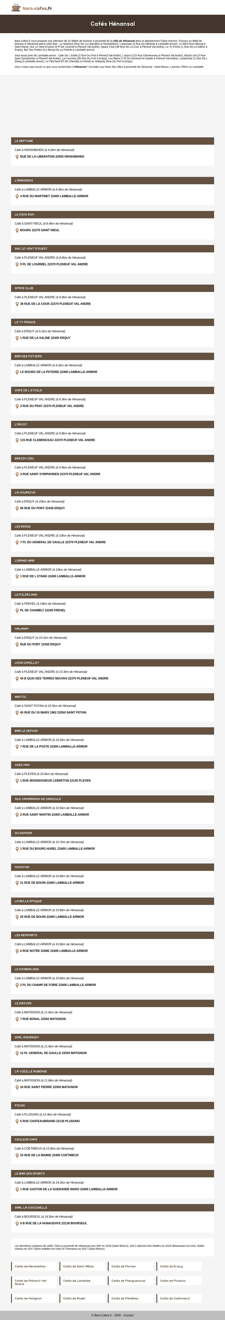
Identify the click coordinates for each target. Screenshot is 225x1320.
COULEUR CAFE (26, 1139)
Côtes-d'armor (168, 40)
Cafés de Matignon (28, 1298)
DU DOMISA (23, 833)
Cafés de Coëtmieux (175, 1298)
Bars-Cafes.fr (22, 40)
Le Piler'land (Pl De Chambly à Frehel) (68, 61)
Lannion (175, 66)
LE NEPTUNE (24, 141)
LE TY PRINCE (25, 322)
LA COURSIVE (25, 492)
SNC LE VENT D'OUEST (31, 248)
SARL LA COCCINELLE (31, 1207)
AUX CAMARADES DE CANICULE (38, 799)
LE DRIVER (23, 1003)
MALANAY (22, 628)
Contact (128, 1315)
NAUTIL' (21, 696)
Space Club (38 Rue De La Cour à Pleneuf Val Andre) (132, 46)
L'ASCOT (21, 424)
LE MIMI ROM (24, 214)
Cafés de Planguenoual (128, 1280)
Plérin (184, 66)
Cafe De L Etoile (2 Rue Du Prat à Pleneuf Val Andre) (89, 55)
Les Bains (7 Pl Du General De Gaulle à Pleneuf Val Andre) (143, 58)
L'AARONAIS (24, 180)
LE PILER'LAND (26, 594)
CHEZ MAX (22, 765)
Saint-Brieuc (161, 66)
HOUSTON (22, 867)
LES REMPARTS (26, 935)
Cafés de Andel (74, 1298)
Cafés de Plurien (123, 1266)
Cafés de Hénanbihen (30, 1266)
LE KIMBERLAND (27, 969)
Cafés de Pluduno (173, 1280)
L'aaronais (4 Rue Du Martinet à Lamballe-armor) (148, 43)
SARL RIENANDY (27, 1037)
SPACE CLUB (24, 288)
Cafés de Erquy (171, 1266)
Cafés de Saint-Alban (78, 1266)
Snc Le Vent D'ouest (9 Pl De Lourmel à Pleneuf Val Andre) (64, 46)
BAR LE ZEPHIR (26, 730)
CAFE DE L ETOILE (28, 390)
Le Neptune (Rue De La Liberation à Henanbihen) (89, 43)
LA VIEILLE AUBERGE (31, 1071)
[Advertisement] (112, 106)
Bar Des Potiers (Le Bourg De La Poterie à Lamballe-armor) (59, 49)
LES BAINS (23, 526)
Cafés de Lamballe (76, 1280)
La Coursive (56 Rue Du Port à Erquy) (84, 58)
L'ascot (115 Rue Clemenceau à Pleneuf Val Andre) (152, 55)
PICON (20, 1105)
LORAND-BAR (25, 560)
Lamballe (198, 66)
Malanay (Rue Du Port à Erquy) (113, 61)
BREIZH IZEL (25, 458)
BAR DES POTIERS (28, 356)
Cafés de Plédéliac (125, 1298)
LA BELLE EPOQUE (28, 901)
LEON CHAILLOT (27, 662)
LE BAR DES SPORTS (30, 1173)
